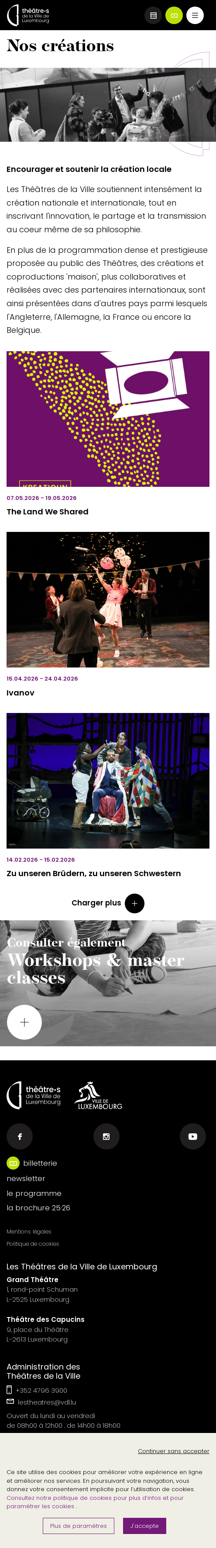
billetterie (40, 1163)
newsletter (26, 1178)
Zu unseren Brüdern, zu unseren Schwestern (94, 873)
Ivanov (20, 692)
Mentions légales (29, 1231)
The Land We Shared (48, 511)
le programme (34, 1193)
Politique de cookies (33, 1244)
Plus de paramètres (78, 1526)
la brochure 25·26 (38, 1207)
